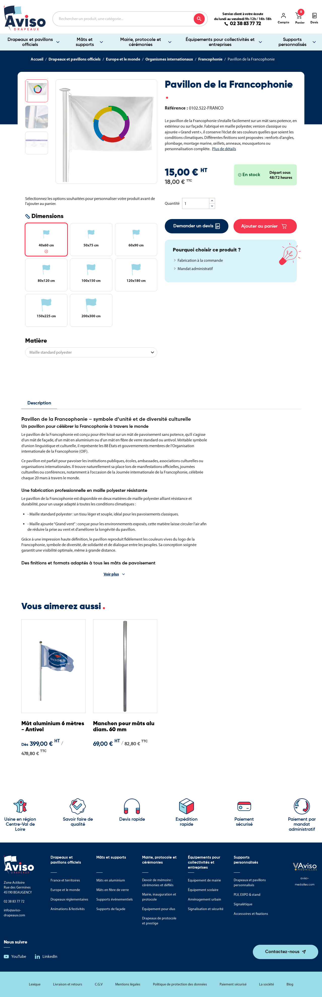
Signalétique (243, 904)
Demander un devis (196, 226)
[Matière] (91, 352)
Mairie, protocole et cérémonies (140, 42)
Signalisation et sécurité (205, 909)
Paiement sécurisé (233, 984)
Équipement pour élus (158, 909)
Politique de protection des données (180, 984)
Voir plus (111, 573)
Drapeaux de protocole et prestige (159, 920)
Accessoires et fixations (251, 914)
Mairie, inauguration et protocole (159, 897)
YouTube (18, 956)
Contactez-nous (282, 952)
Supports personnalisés (292, 42)
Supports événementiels (114, 899)
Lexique (35, 984)
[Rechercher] (130, 18)
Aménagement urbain (204, 899)
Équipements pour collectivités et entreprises (220, 42)
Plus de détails (224, 148)
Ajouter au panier (264, 226)
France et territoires (65, 880)
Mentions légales (127, 984)
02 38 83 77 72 (245, 23)
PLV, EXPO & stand (247, 895)
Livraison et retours (67, 984)
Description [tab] (39, 403)
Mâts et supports (85, 42)
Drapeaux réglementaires (69, 899)
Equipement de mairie (204, 880)
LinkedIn (50, 956)
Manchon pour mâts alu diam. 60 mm (123, 726)
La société (266, 984)
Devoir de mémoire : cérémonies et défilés (158, 882)
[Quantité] (195, 203)
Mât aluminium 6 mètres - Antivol (52, 726)
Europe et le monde (65, 890)
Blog (290, 984)
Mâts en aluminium (110, 880)
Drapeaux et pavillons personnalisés (250, 882)
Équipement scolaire (203, 890)
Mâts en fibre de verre (112, 890)
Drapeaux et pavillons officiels (30, 42)
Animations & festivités (68, 909)
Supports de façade (110, 909)
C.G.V (99, 984)
